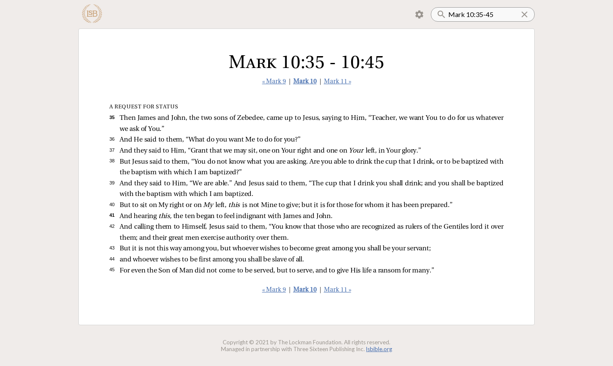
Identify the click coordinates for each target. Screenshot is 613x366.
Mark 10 (305, 82)
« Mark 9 (274, 82)
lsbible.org (379, 349)
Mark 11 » (337, 82)
